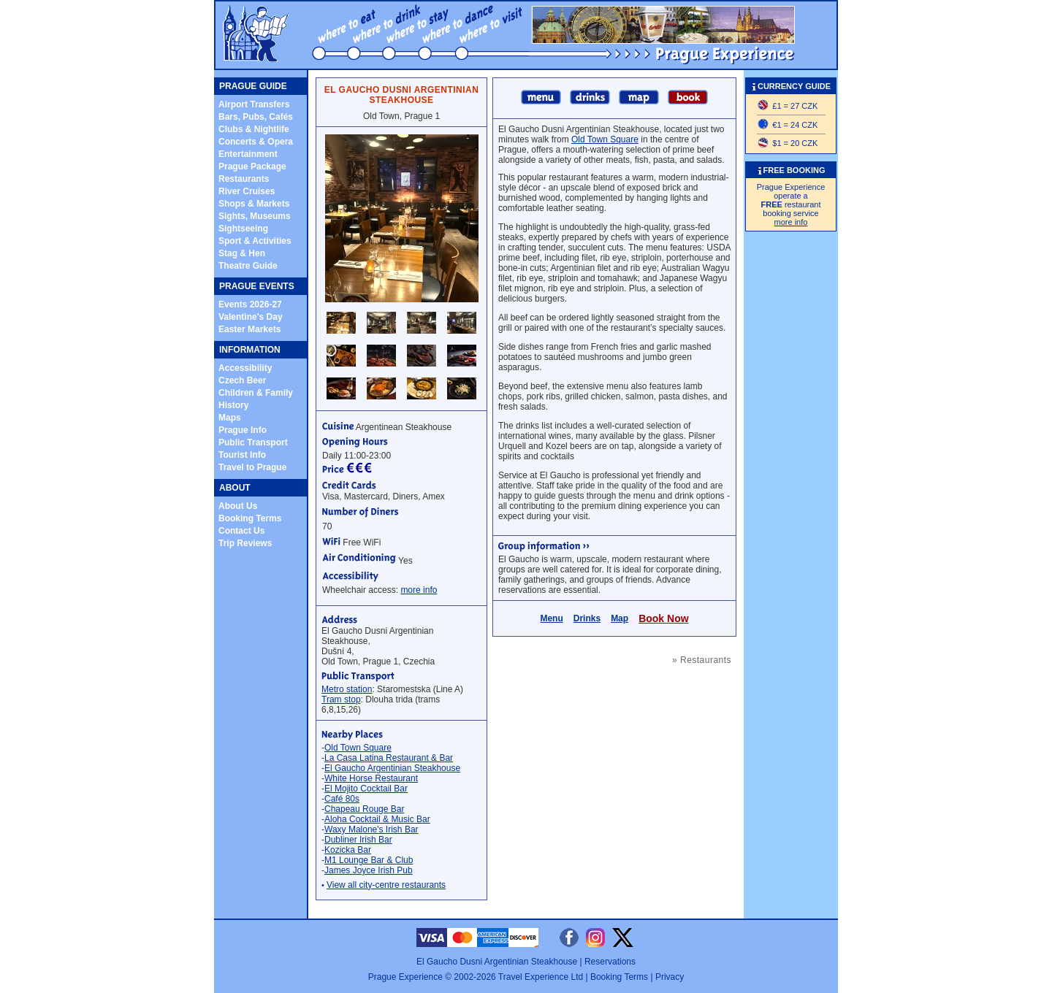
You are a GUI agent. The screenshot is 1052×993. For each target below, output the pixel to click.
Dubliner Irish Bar (358, 840)
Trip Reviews (245, 543)
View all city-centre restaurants (386, 885)
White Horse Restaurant (371, 778)
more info (418, 590)
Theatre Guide (248, 266)
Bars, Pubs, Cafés (255, 117)
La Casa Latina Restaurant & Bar (388, 758)
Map (619, 618)
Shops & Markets (253, 204)
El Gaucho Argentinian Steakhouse (392, 768)
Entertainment (248, 154)
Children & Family (255, 393)
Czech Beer (242, 380)
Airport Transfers (253, 104)
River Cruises (246, 191)
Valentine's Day (250, 317)
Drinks (587, 618)
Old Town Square (358, 748)
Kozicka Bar (347, 850)
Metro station (346, 689)
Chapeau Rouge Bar (364, 809)
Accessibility (245, 368)
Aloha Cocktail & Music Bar (377, 819)
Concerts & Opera (255, 142)
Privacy (669, 977)
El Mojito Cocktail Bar (366, 788)
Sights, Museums (254, 216)
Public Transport (253, 442)
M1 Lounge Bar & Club (368, 860)
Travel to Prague (252, 467)
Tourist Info (242, 455)
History (233, 405)
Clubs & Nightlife (253, 129)
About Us (237, 506)
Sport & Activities (254, 241)
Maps (229, 418)
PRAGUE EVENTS (256, 286)
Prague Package (252, 166)
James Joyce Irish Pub (368, 870)
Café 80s (341, 799)
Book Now (663, 618)
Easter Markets (249, 329)
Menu (551, 618)
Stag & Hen (241, 253)
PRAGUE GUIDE (253, 86)
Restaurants (243, 179)
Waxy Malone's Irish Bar (371, 829)
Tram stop (341, 699)
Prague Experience (405, 977)
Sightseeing (243, 228)
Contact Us (241, 531)
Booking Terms (249, 518)
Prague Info (242, 430)
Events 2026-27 (250, 304)
